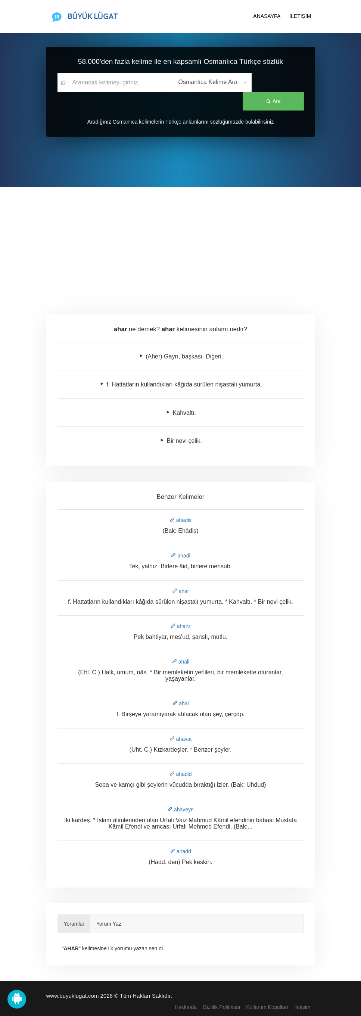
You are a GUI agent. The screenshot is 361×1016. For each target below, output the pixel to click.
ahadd (180, 851)
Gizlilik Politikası (221, 1007)
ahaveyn (180, 810)
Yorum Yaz (108, 924)
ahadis (180, 520)
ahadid (180, 774)
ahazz (180, 626)
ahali (180, 662)
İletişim (302, 1007)
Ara (277, 83)
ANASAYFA (266, 16)
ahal (180, 703)
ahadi (180, 556)
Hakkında (186, 1007)
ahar (180, 591)
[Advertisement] (180, 242)
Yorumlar (74, 924)
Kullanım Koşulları (267, 1007)
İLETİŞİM (300, 16)
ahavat (180, 739)
